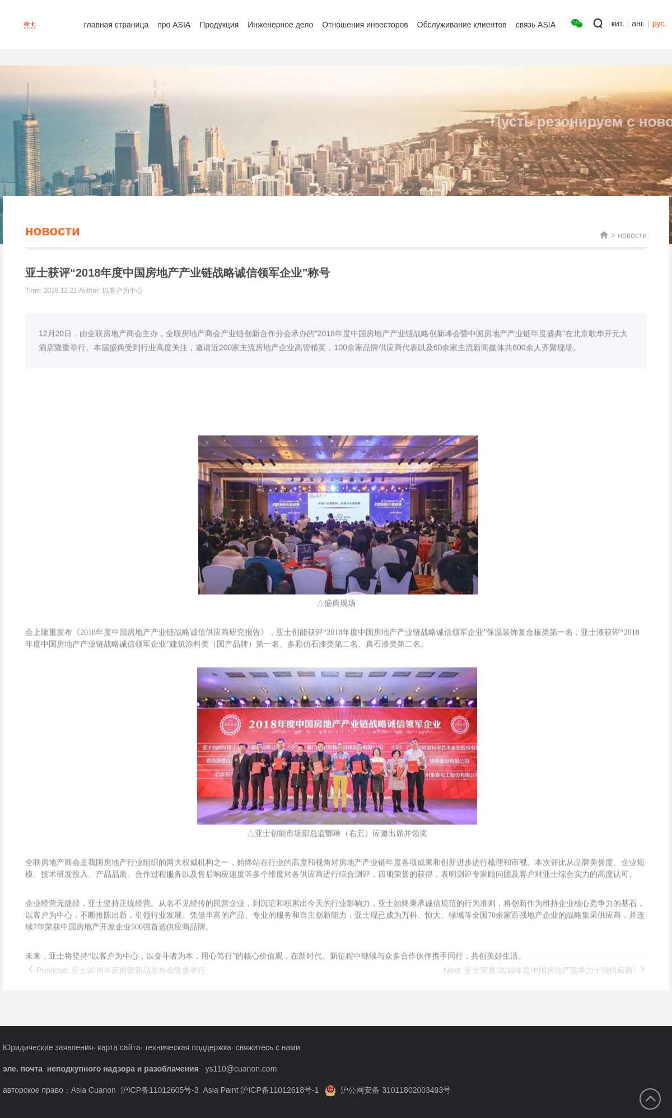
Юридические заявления (48, 1047)
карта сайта (118, 1047)
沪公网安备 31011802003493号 (388, 1090)
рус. (659, 23)
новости (632, 246)
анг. (638, 23)
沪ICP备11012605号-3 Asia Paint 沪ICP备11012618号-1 (219, 1090)
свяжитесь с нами (268, 1047)
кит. (618, 23)
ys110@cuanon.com (241, 1068)
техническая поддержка (187, 1047)
